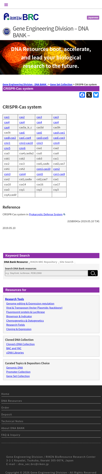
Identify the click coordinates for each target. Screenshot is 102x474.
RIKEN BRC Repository (43, 262)
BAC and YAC (13, 348)
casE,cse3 (59, 137)
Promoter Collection (18, 371)
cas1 (6, 117)
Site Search (66, 262)
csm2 (56, 169)
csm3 (7, 174)
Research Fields (15, 324)
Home (5, 394)
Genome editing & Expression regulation (30, 303)
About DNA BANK (13, 428)
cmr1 (7, 143)
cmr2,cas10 (26, 143)
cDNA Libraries (15, 352)
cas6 (22, 132)
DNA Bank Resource (16, 262)
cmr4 (56, 143)
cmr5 (7, 148)
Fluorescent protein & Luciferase (25, 312)
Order (5, 407)
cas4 (6, 122)
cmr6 (22, 148)
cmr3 (40, 143)
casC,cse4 (25, 137)
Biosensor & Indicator (19, 316)
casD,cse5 (42, 137)
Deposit (6, 414)
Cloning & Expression (18, 329)
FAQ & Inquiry (10, 435)
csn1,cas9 (59, 174)
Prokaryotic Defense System (47, 214)
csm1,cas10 (43, 169)
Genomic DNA (14, 367)
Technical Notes (12, 421)
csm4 (22, 174)
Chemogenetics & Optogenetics (25, 320)
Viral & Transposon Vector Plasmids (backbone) (34, 307)
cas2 (22, 117)
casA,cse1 (59, 132)
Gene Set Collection (18, 376)
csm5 (40, 174)
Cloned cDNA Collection (20, 344)
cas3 (39, 117)
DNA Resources (11, 400)
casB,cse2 (10, 137)
